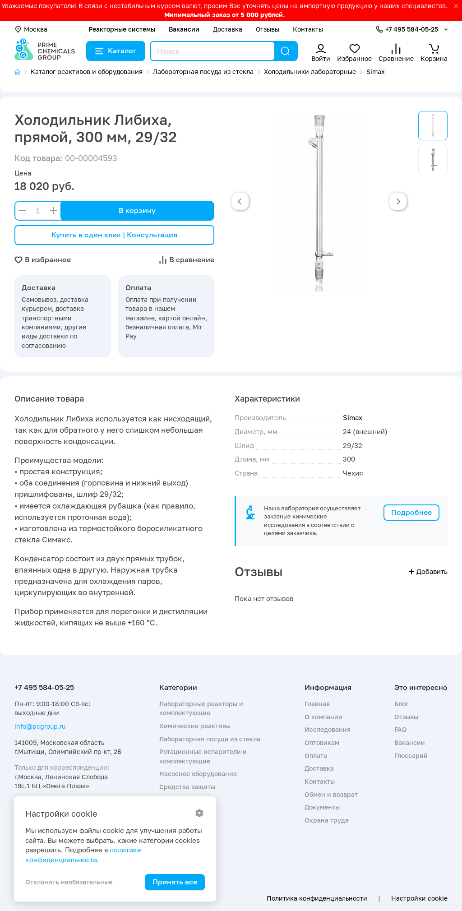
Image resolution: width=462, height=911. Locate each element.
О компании (323, 717)
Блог (401, 704)
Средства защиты (187, 787)
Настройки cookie (419, 898)
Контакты (308, 29)
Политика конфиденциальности (317, 898)
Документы (322, 807)
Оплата (316, 755)
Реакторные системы (121, 29)
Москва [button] (30, 29)
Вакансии (184, 29)
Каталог (115, 50)
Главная (317, 704)
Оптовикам (322, 742)
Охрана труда (327, 820)
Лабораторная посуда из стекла (209, 739)
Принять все (174, 881)
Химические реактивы (195, 726)
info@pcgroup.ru (39, 726)
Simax (352, 417)
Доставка (227, 29)
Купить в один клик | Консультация (114, 234)
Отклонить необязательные (68, 882)
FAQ (400, 729)
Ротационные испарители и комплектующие (203, 756)
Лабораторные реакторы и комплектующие (201, 708)
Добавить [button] (428, 571)
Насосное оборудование (198, 773)
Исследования (328, 729)
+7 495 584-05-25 (411, 29)
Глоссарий (411, 755)
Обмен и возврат (331, 794)
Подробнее (411, 512)
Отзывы (267, 29)
